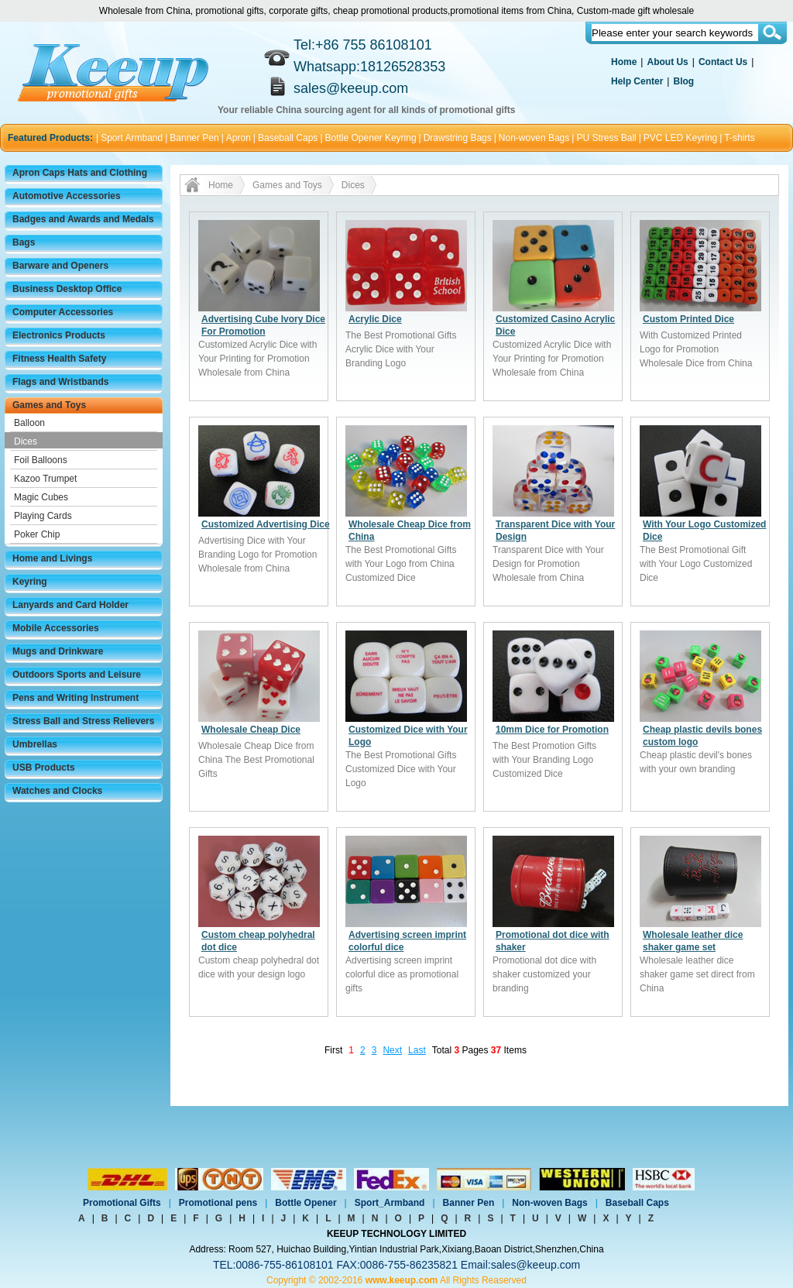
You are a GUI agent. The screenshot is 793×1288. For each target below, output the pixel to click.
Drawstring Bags (458, 137)
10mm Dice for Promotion (552, 729)
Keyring (29, 581)
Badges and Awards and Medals (83, 219)
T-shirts (739, 137)
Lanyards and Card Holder (70, 604)
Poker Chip (37, 534)
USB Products (43, 767)
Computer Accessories (62, 312)
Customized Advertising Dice (265, 524)
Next (392, 1050)
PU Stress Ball (606, 137)
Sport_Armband (390, 1202)
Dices (25, 441)
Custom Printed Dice (688, 319)
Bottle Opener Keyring (371, 137)
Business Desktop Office (67, 288)
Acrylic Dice (375, 319)
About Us (667, 62)
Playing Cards (43, 515)
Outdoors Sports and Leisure (76, 674)
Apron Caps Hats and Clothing (79, 172)
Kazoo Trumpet (45, 478)
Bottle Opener (305, 1202)
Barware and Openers (60, 265)
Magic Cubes (41, 497)
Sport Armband (132, 137)
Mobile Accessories (55, 628)
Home (624, 62)
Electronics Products (58, 335)
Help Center (637, 81)
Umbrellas (34, 744)
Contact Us (723, 62)
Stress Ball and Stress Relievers (83, 721)
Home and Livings (52, 558)
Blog (683, 81)
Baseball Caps (288, 137)
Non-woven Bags (534, 137)
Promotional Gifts (122, 1202)
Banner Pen (194, 137)
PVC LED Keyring (680, 137)
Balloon (29, 422)
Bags (23, 242)
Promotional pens (218, 1202)
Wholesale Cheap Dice (250, 729)
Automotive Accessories (66, 196)
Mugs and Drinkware (57, 651)
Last (417, 1050)
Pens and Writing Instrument (75, 697)
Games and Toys (49, 405)
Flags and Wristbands (60, 381)
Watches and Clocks (57, 790)
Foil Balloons (40, 460)
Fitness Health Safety (59, 358)
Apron (238, 137)
